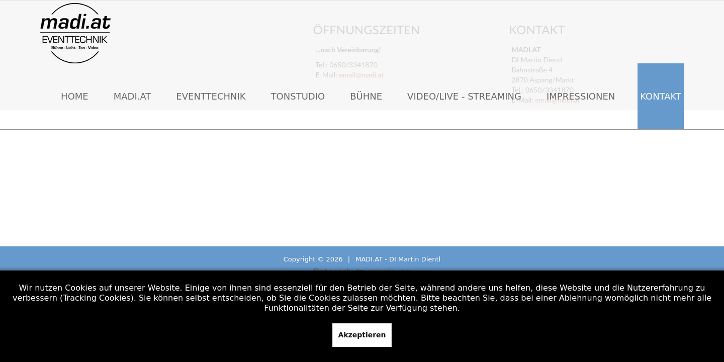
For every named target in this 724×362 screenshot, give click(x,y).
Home (74, 96)
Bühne (366, 96)
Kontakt (660, 96)
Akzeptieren (362, 335)
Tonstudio (298, 96)
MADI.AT (132, 96)
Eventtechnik (210, 96)
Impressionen (581, 96)
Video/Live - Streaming (464, 96)
